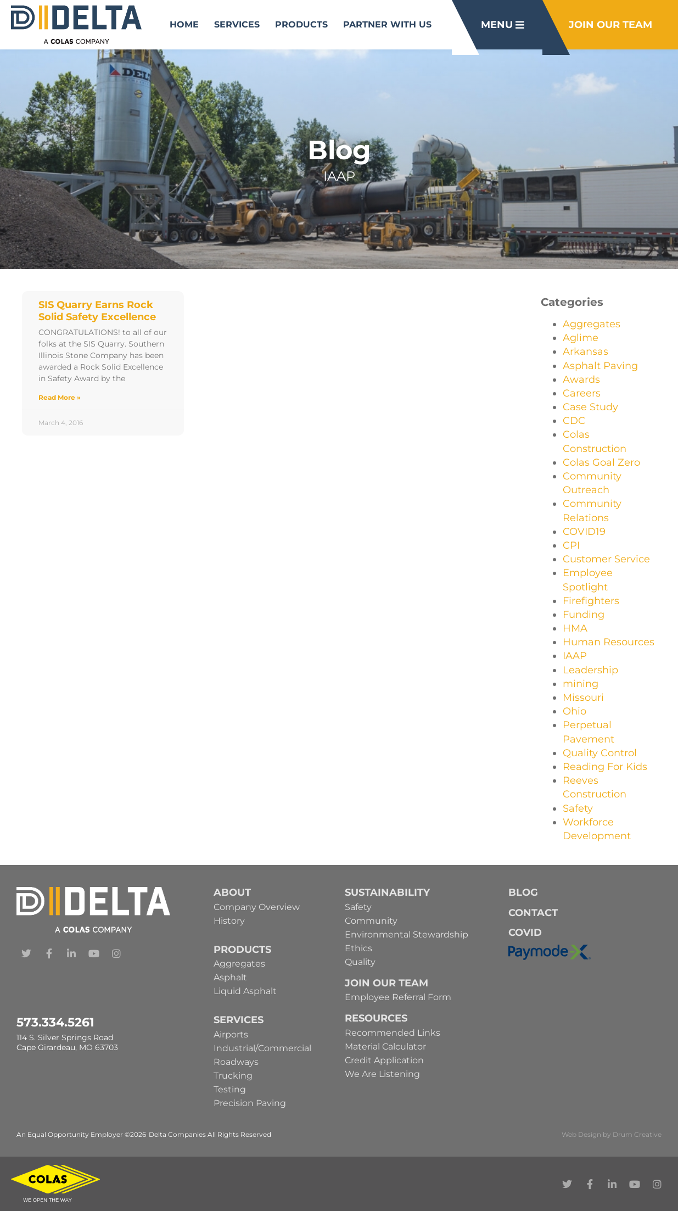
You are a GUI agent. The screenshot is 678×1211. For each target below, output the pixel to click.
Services (237, 24)
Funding (583, 615)
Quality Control (600, 753)
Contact (533, 913)
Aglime (580, 338)
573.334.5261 (55, 1022)
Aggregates (591, 324)
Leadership (590, 670)
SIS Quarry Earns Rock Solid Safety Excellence (97, 311)
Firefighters (591, 601)
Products (301, 24)
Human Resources (608, 642)
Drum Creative (637, 1134)
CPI (571, 545)
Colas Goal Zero (601, 462)
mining (580, 684)
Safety (578, 808)
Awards (581, 379)
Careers (582, 393)
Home (184, 24)
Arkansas (585, 351)
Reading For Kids (605, 767)
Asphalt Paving (600, 366)
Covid (525, 933)
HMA (575, 628)
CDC (574, 421)
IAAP (575, 656)
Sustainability (387, 892)
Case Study (590, 407)
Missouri (583, 697)
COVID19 (584, 532)
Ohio (574, 711)
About (232, 892)
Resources (376, 1018)
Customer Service (606, 559)
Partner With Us (387, 24)
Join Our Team (386, 983)
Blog (523, 892)
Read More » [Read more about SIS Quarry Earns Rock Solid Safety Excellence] (59, 397)
